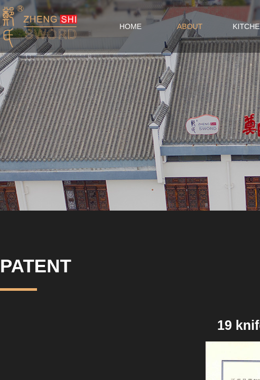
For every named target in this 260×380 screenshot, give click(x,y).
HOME (130, 26)
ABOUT (189, 26)
